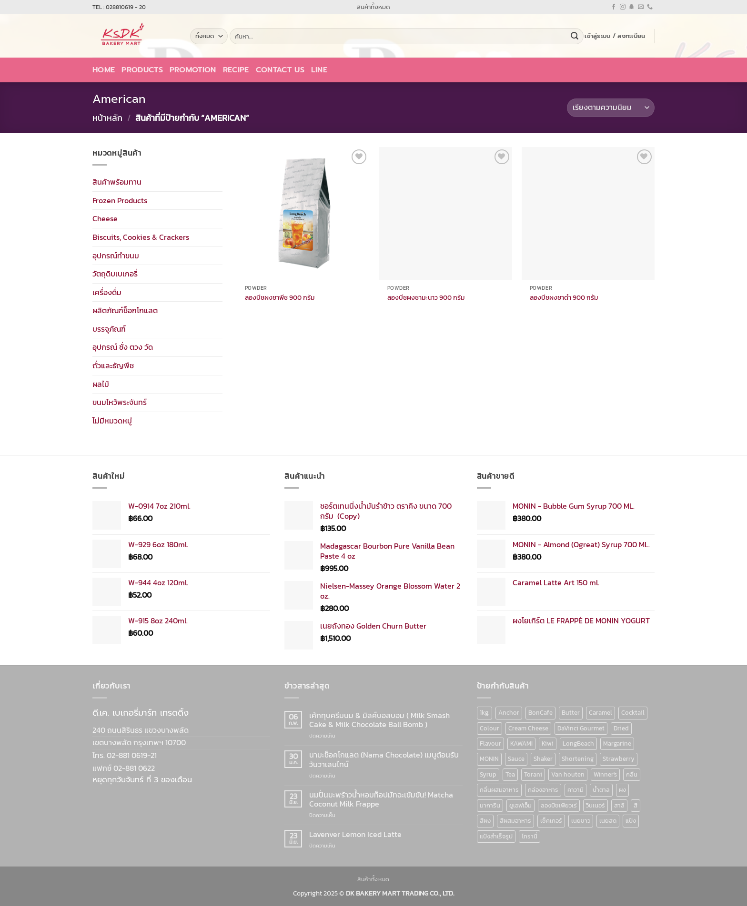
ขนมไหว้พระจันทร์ (119, 402)
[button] (615, 36)
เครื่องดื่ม (106, 291)
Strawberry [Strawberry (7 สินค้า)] (619, 758)
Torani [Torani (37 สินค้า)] (533, 774)
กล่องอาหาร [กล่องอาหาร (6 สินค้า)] (543, 789)
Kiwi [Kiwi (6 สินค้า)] (548, 743)
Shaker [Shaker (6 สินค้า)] (543, 758)
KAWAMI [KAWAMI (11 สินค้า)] (521, 743)
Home (103, 70)
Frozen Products (119, 200)
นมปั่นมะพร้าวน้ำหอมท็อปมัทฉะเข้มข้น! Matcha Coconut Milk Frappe (381, 799)
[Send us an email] (641, 7)
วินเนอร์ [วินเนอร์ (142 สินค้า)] (595, 805)
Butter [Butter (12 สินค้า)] (571, 712)
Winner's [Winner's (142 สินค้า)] (605, 774)
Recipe (236, 70)
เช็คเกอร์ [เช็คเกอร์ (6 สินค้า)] (551, 820)
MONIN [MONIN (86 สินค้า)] (489, 758)
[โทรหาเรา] (650, 7)
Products (142, 70)
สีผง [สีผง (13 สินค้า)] (485, 820)
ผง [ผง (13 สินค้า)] (622, 789)
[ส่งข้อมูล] (574, 36)
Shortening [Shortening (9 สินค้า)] (578, 758)
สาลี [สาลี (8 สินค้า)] (619, 805)
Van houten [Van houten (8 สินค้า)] (568, 774)
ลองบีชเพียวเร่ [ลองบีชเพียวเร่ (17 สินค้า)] (559, 805)
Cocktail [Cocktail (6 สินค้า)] (633, 712)
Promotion (193, 70)
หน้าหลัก (107, 117)
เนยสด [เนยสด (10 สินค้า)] (607, 820)
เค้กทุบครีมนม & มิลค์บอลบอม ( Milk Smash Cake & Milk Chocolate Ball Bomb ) (379, 720)
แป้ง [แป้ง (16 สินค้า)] (631, 820)
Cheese (105, 218)
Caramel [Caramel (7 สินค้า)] (600, 712)
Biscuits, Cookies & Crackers (140, 237)
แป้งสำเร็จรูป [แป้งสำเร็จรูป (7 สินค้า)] (496, 836)
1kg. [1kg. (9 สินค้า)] (484, 712)
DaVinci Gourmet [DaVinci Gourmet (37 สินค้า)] (581, 728)
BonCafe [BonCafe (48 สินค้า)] (540, 712)
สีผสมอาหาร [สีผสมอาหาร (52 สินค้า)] (515, 820)
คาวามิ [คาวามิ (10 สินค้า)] (575, 789)
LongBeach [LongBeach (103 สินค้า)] (578, 743)
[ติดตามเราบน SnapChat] (632, 7)
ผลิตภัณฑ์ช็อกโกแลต (125, 310)
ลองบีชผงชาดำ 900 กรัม (564, 297)
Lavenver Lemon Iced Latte (355, 834)
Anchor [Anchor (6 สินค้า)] (508, 712)
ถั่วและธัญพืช (113, 365)
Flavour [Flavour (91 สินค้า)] (490, 743)
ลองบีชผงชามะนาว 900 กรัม (425, 297)
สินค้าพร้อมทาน (116, 181)
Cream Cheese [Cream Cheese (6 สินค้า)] (528, 728)
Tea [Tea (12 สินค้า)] (510, 774)
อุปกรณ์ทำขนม (115, 255)
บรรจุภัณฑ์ (109, 329)
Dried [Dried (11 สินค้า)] (621, 728)
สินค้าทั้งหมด (373, 6)
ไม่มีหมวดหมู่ (112, 420)
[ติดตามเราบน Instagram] (623, 7)
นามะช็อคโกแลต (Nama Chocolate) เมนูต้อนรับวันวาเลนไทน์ (384, 759)
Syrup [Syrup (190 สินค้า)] (488, 774)
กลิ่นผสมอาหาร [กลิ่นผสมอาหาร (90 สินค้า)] (499, 789)
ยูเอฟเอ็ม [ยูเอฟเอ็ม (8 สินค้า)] (520, 805)
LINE (319, 70)
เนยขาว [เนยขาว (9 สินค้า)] (580, 820)
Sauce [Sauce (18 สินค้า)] (516, 758)
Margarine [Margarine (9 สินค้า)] (617, 743)
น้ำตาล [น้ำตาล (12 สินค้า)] (601, 789)
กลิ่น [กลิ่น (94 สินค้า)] (631, 774)
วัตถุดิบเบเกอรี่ (115, 273)
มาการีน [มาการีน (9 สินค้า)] (490, 805)
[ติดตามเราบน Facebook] (613, 7)
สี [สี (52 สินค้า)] (635, 805)
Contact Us (280, 70)
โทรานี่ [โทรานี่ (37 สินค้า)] (529, 836)
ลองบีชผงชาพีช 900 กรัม (279, 297)
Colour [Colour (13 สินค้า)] (489, 728)
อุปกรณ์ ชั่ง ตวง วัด (122, 347)
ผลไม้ (100, 383)
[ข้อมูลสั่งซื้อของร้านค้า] (611, 107)
